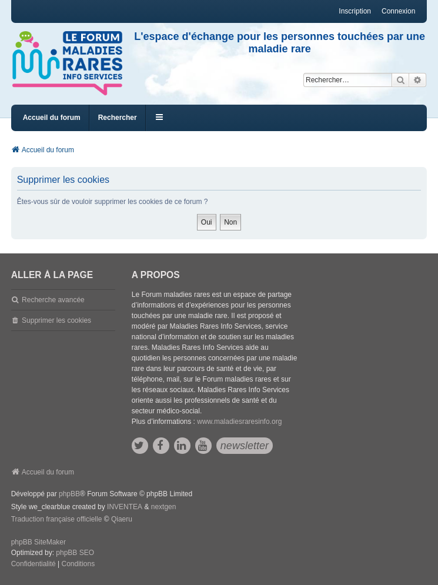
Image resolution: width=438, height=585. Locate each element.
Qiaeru (121, 519)
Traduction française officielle (56, 519)
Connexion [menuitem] (398, 11)
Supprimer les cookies (56, 320)
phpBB (69, 494)
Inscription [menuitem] (355, 11)
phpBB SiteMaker (38, 542)
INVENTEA (124, 507)
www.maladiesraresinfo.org (239, 421)
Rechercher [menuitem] (117, 117)
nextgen (163, 507)
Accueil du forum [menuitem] (52, 117)
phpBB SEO (75, 553)
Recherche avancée (53, 300)
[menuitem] (33, 564)
